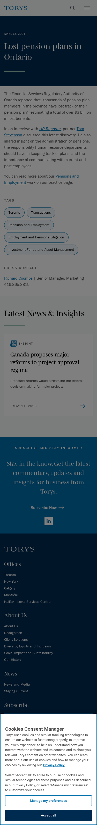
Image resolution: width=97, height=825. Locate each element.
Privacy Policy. (54, 765)
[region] (48, 769)
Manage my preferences (48, 801)
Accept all (48, 815)
